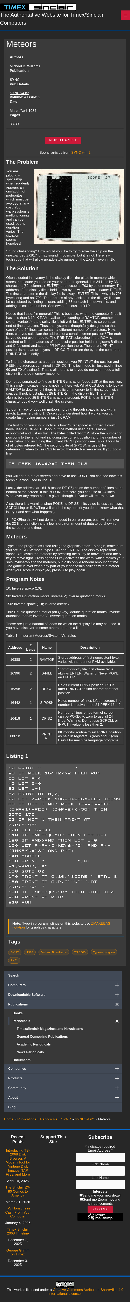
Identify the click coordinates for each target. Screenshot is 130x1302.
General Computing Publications (42, 1040)
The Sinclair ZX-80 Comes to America (17, 1191)
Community (65, 1091)
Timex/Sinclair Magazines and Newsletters (50, 1032)
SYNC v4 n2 (19, 97)
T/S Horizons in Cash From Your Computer (17, 1212)
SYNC (14, 83)
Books (18, 1017)
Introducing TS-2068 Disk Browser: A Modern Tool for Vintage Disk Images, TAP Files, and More (18, 1162)
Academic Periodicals (34, 1048)
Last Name (100, 1178)
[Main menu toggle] (125, 17)
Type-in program (104, 955)
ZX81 (14, 964)
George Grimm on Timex (17, 1252)
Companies (65, 1072)
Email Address (100, 1150)
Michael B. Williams (54, 955)
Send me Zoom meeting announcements (101, 1202)
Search (13, 979)
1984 (30, 955)
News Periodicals (30, 1056)
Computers (65, 989)
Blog (12, 1111)
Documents (21, 1063)
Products (65, 1082)
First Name (100, 1164)
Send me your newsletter (101, 1196)
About (65, 1101)
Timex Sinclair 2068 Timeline (18, 1232)
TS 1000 (80, 955)
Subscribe (100, 1209)
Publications (65, 1008)
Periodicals (67, 1025)
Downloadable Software (65, 998)
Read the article (63, 143)
